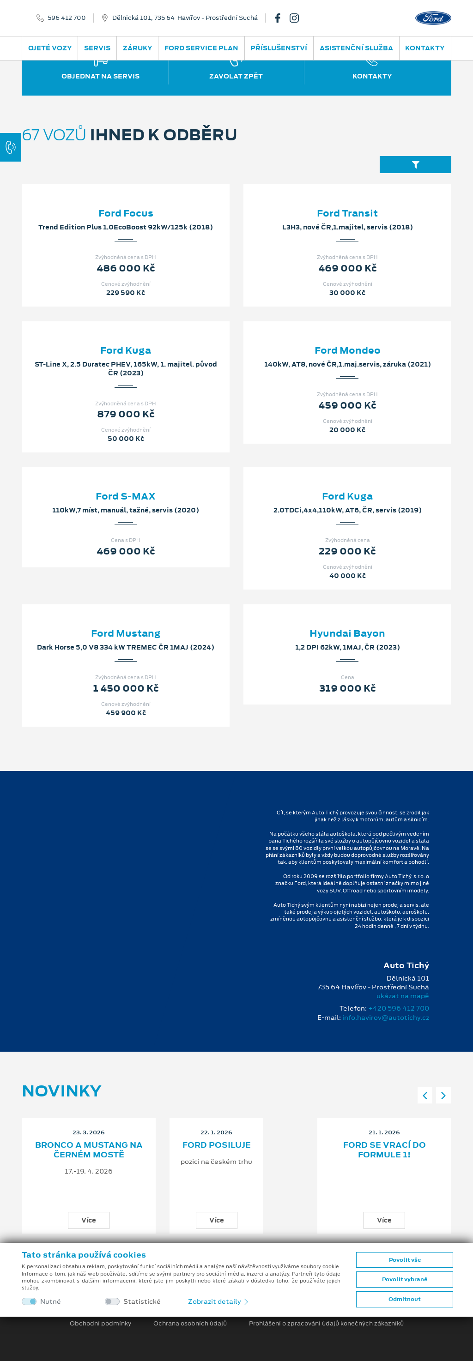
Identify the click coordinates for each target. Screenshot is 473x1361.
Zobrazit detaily (219, 1301)
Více (88, 1220)
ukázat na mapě (402, 995)
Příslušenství (278, 48)
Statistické (142, 1301)
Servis (97, 48)
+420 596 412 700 (398, 1008)
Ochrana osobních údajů (190, 1323)
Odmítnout (404, 1299)
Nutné (50, 1301)
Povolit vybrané (404, 1279)
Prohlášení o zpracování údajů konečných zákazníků (326, 1323)
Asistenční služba (356, 48)
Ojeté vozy (50, 48)
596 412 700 (67, 18)
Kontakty (425, 48)
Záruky (137, 48)
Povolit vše (405, 1260)
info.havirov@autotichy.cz (385, 1017)
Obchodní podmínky (100, 1323)
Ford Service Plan (201, 48)
